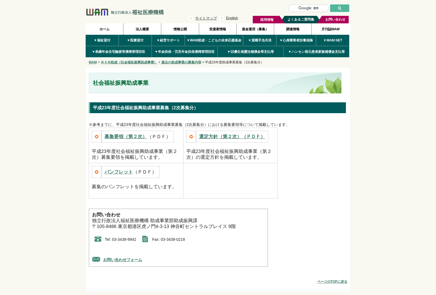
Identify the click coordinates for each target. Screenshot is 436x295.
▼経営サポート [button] (168, 40)
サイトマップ (206, 18)
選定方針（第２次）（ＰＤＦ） (232, 136)
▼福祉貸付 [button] (102, 40)
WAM (93, 62)
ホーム (105, 29)
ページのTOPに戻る (332, 282)
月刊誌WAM (330, 29)
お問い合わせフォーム (122, 259)
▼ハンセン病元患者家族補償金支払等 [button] (316, 52)
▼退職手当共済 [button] (259, 40)
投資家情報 (217, 29)
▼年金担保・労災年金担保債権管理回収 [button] (185, 52)
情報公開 (180, 29)
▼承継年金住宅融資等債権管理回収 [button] (118, 52)
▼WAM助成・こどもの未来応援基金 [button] (214, 40)
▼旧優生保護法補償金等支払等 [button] (250, 52)
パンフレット (119, 172)
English (232, 18)
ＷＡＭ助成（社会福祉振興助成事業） (129, 62)
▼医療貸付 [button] (135, 40)
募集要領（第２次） (126, 136)
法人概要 (142, 29)
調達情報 (292, 29)
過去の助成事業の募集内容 (181, 62)
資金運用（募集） (255, 29)
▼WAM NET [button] (332, 40)
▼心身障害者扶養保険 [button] (296, 40)
